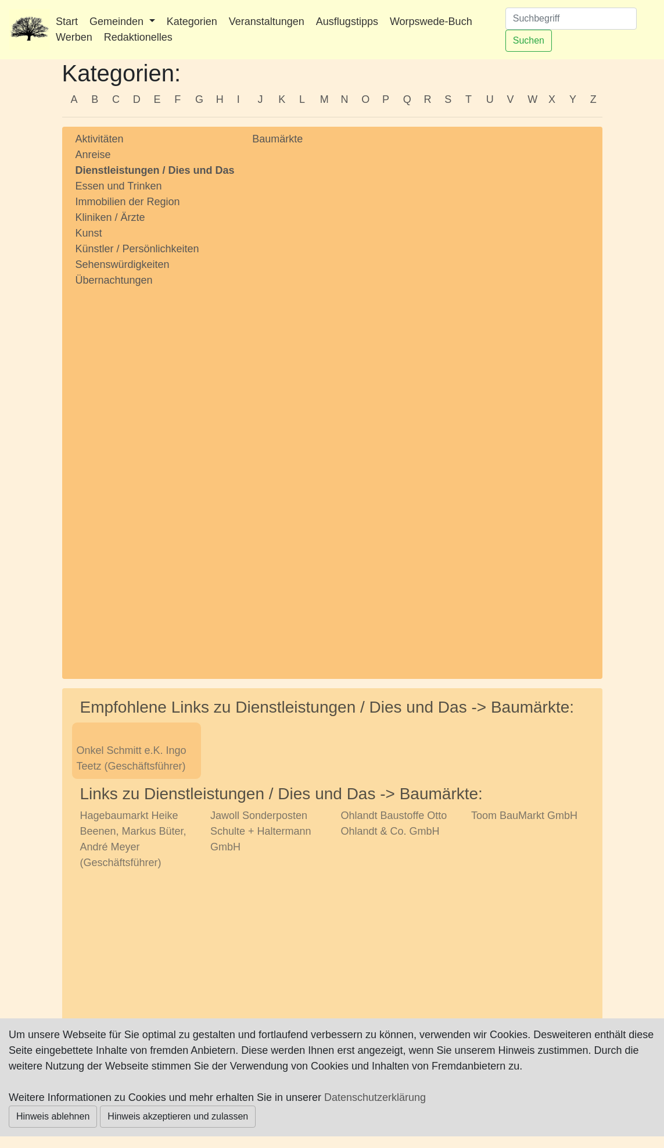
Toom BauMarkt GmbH (524, 815)
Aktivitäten (100, 139)
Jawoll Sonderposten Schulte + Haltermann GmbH (260, 831)
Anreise (93, 154)
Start (67, 21)
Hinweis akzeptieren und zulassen (177, 1116)
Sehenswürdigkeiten (123, 264)
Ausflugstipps (347, 21)
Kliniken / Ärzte (110, 217)
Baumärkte (277, 139)
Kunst (89, 233)
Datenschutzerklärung (375, 1097)
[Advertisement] (155, 472)
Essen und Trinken (119, 186)
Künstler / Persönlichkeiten (137, 249)
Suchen (528, 40)
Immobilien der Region (128, 202)
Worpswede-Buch (431, 21)
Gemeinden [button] (117, 21)
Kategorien (192, 21)
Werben (74, 37)
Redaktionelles (138, 37)
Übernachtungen (114, 280)
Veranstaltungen (266, 21)
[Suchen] (571, 19)
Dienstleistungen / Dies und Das (155, 170)
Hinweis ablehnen (52, 1116)
